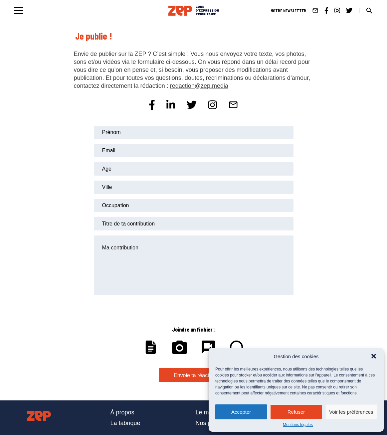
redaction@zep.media (199, 85)
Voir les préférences (351, 412)
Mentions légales (298, 425)
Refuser (296, 412)
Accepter (241, 412)
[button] (373, 356)
